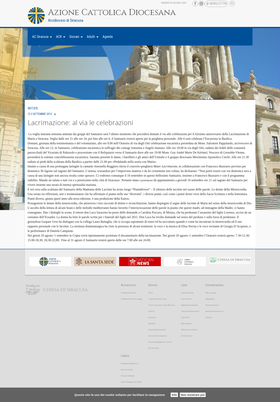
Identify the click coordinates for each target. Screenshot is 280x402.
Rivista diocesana (212, 305)
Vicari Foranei (186, 299)
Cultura (125, 356)
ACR (59, 37)
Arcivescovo (128, 285)
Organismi (185, 317)
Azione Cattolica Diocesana (112, 12)
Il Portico (208, 317)
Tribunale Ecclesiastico (190, 311)
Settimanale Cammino (214, 311)
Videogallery (209, 299)
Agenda (108, 37)
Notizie (33, 108)
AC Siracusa (40, 37)
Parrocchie (152, 317)
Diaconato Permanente (157, 330)
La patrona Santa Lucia (157, 299)
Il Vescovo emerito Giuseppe (131, 299)
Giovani (74, 37)
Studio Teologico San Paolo (131, 382)
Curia (184, 285)
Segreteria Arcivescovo (189, 305)
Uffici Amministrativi (189, 330)
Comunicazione (214, 285)
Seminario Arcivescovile (157, 336)
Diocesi (152, 285)
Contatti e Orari (187, 336)
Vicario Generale (187, 293)
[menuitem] (41, 37)
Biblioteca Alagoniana (129, 363)
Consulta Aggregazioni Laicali (160, 342)
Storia (150, 293)
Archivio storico (127, 370)
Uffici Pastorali (186, 323)
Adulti (91, 37)
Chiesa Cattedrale (127, 376)
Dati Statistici (153, 348)
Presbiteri (151, 323)
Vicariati (151, 311)
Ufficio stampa (210, 293)
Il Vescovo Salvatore (128, 293)
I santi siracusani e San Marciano (161, 305)
